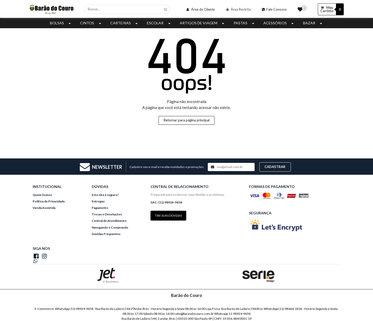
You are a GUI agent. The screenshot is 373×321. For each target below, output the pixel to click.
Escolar (159, 23)
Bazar (313, 23)
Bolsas (61, 23)
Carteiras (124, 23)
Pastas (244, 23)
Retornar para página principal (187, 120)
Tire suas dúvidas (168, 215)
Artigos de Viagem (202, 23)
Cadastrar (274, 167)
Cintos (91, 23)
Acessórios (279, 23)
